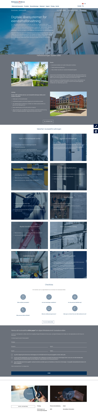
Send (49, 373)
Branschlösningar (14, 10)
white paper (31, 330)
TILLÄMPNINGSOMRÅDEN (73, 10)
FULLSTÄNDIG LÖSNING (61, 10)
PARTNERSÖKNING (83, 10)
